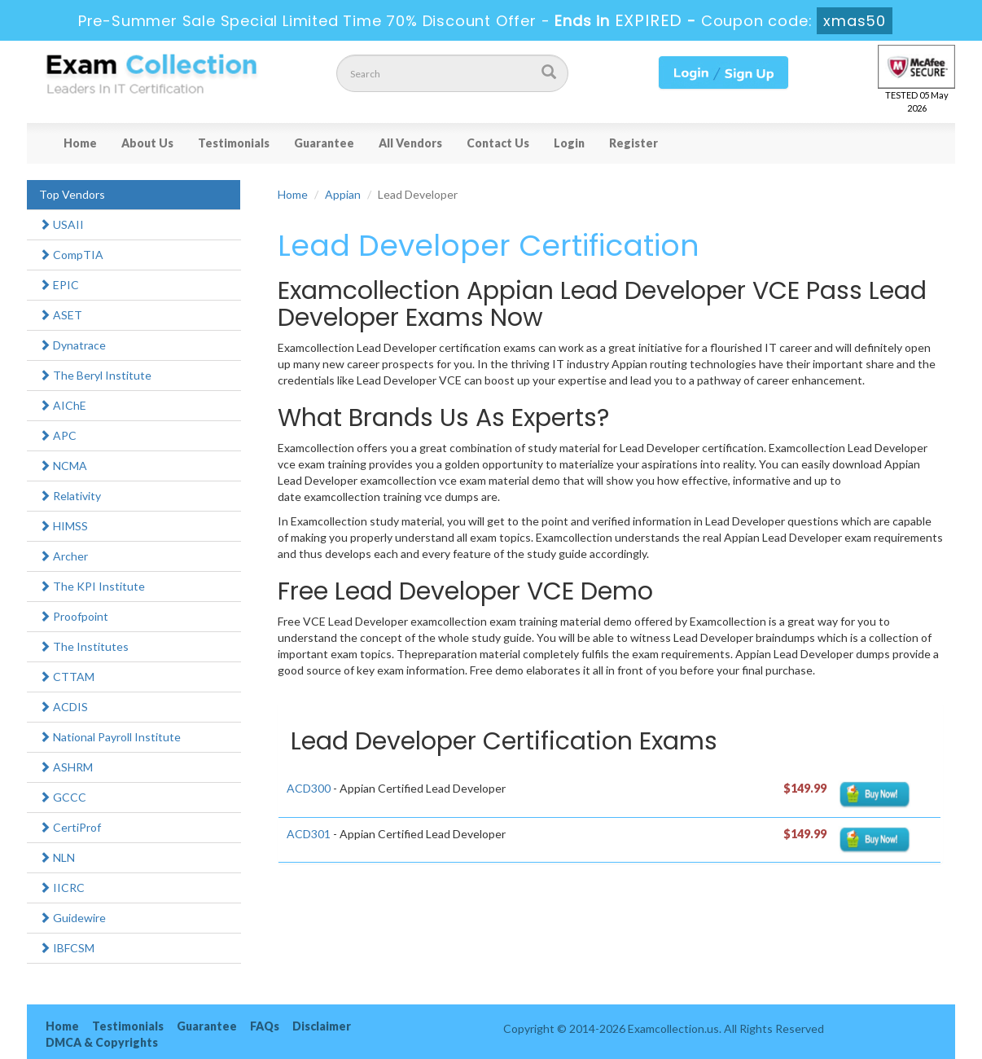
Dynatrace (72, 345)
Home (80, 143)
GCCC (62, 797)
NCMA (63, 465)
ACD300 (309, 788)
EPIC (59, 285)
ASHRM (66, 767)
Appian (343, 194)
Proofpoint (73, 616)
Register (633, 143)
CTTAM (66, 676)
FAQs (264, 1026)
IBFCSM (66, 948)
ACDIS (63, 707)
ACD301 (309, 834)
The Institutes (84, 646)
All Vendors (410, 143)
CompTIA (71, 254)
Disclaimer (321, 1026)
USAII (61, 224)
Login (569, 143)
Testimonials (234, 143)
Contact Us (498, 143)
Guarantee (324, 143)
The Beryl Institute (95, 375)
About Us (147, 143)
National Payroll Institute (110, 737)
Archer (63, 556)
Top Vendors (72, 194)
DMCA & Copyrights (102, 1042)
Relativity (70, 496)
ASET (60, 315)
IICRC (62, 887)
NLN (57, 857)
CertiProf (70, 827)
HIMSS (63, 526)
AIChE (62, 405)
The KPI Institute (92, 586)
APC (58, 435)
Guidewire (72, 918)
